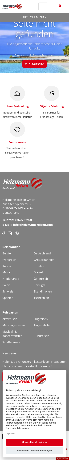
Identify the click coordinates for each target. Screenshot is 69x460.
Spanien (7, 298)
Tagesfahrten (42, 325)
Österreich (41, 279)
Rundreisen (41, 336)
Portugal (39, 285)
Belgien (7, 253)
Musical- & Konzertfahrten (12, 334)
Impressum (11, 433)
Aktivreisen (9, 319)
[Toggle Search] (42, 6)
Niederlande (10, 279)
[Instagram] (10, 233)
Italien (6, 266)
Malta (6, 272)
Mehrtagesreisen (13, 325)
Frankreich (9, 260)
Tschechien (41, 298)
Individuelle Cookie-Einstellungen (34, 450)
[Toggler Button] (65, 6)
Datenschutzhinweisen (17, 428)
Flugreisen (41, 319)
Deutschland (42, 253)
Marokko (39, 272)
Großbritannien (44, 260)
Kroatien (39, 266)
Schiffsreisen (11, 342)
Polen (6, 285)
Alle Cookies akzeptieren (34, 442)
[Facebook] (3, 233)
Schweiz (7, 291)
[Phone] (17, 233)
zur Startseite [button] (34, 64)
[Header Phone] (35, 6)
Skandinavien (43, 291)
